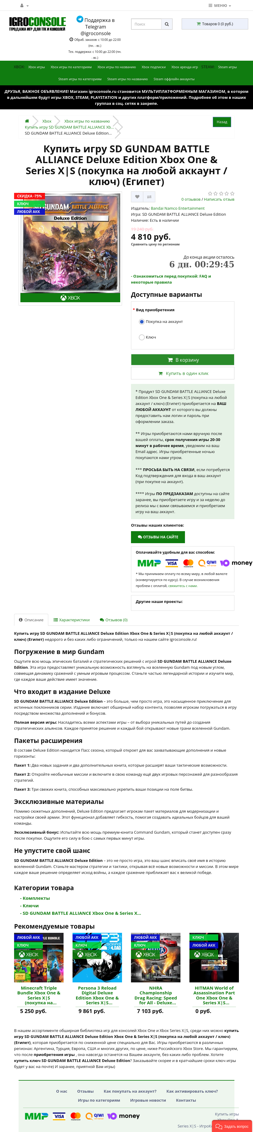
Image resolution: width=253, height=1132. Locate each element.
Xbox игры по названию (116, 67)
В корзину (182, 360)
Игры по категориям (99, 1100)
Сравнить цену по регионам (155, 244)
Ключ (147, 337)
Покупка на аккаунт (161, 322)
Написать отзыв (219, 199)
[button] (232, 1126)
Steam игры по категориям (80, 79)
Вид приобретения (155, 309)
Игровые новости (148, 1100)
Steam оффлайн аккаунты (174, 79)
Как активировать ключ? (192, 1091)
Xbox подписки (154, 67)
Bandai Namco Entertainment (177, 208)
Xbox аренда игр (184, 67)
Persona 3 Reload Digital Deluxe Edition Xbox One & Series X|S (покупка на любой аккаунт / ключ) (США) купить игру (97, 995)
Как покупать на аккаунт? (130, 1091)
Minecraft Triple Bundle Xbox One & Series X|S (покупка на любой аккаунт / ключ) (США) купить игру (39, 995)
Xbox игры (36, 67)
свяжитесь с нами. (183, 585)
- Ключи (29, 905)
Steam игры (227, 67)
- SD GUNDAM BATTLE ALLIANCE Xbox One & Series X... (80, 913)
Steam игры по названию (127, 79)
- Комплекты (35, 898)
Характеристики (72, 619)
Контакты (186, 1100)
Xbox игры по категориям (71, 67)
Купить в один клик (182, 373)
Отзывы (85, 1091)
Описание (31, 619)
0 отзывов (191, 199)
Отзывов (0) (113, 619)
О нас (61, 1091)
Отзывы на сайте (158, 537)
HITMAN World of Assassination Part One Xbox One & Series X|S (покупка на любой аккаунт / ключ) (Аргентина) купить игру (214, 995)
